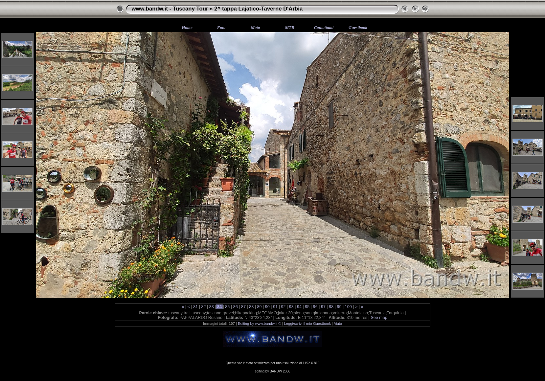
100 (348, 306)
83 (211, 306)
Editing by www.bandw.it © (259, 323)
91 (275, 306)
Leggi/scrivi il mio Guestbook (307, 323)
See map (379, 317)
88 (251, 306)
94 (299, 306)
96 (315, 306)
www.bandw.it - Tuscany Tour (170, 9)
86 (235, 306)
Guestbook (358, 27)
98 (331, 306)
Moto (255, 27)
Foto (221, 27)
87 (243, 306)
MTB (289, 27)
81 (195, 306)
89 (259, 306)
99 (339, 306)
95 (307, 306)
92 (283, 306)
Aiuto (338, 323)
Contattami (324, 27)
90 (267, 306)
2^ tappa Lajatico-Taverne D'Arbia (258, 9)
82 (203, 306)
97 (323, 306)
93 (291, 306)
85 (227, 306)
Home (187, 27)
